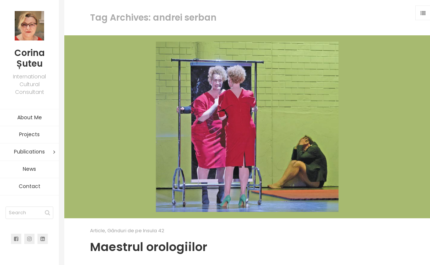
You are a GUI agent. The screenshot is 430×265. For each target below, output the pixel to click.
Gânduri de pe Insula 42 (135, 230)
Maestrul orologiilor (148, 247)
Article (97, 230)
